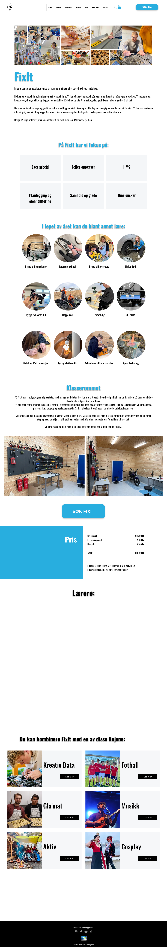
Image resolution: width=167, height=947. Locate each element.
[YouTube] (86, 932)
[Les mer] (69, 776)
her (99, 569)
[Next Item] (158, 466)
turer (111, 569)
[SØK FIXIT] (83, 511)
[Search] (115, 7)
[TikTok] (91, 932)
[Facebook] (81, 932)
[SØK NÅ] (147, 7)
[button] (119, 7)
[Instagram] (76, 932)
